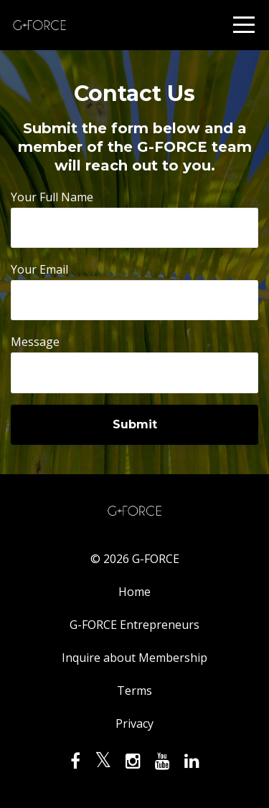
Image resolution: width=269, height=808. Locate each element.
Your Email (39, 269)
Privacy (134, 723)
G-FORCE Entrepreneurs (134, 625)
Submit (135, 424)
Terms (134, 690)
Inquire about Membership (134, 657)
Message (35, 342)
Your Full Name (52, 197)
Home (134, 592)
